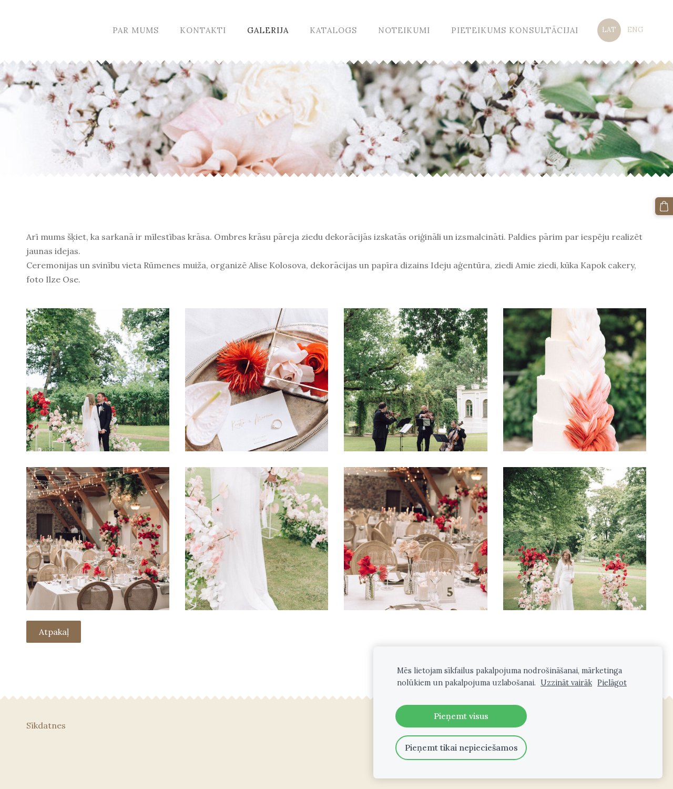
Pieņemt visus (461, 716)
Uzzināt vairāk (566, 682)
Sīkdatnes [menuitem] (46, 725)
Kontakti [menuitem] (203, 30)
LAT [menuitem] (609, 29)
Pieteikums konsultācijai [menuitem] (514, 30)
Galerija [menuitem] (268, 30)
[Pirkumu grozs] (664, 206)
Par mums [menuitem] (136, 30)
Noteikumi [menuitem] (404, 30)
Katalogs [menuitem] (333, 30)
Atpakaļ (54, 631)
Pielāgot (612, 682)
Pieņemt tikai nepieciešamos (461, 747)
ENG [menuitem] (635, 29)
